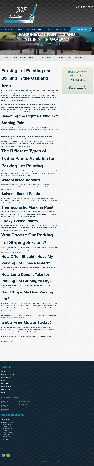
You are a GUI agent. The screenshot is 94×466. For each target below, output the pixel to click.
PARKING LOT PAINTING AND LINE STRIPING (72, 57)
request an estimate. (43, 332)
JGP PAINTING (5, 57)
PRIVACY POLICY (7, 389)
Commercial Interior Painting (5, 406)
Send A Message (77, 88)
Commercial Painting (16, 29)
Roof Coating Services (7, 341)
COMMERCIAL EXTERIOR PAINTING (46, 57)
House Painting (30, 29)
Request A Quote (61, 29)
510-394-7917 (85, 7)
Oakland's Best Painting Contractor (22, 57)
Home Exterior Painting (5, 410)
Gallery (39, 29)
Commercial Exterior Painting (5, 402)
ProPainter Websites (51, 461)
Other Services (23, 404)
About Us (4, 371)
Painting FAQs (48, 29)
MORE (3, 392)
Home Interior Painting (25, 401)
